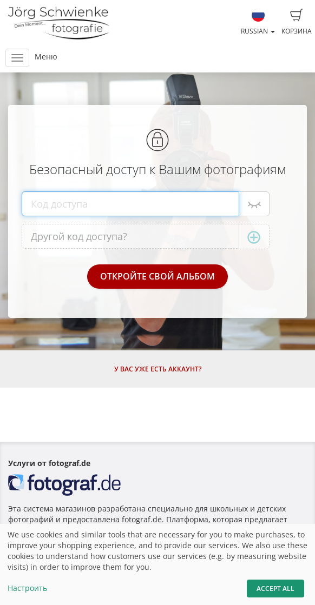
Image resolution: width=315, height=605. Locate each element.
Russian (258, 22)
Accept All (275, 588)
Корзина (296, 22)
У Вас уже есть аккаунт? (157, 369)
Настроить (27, 588)
